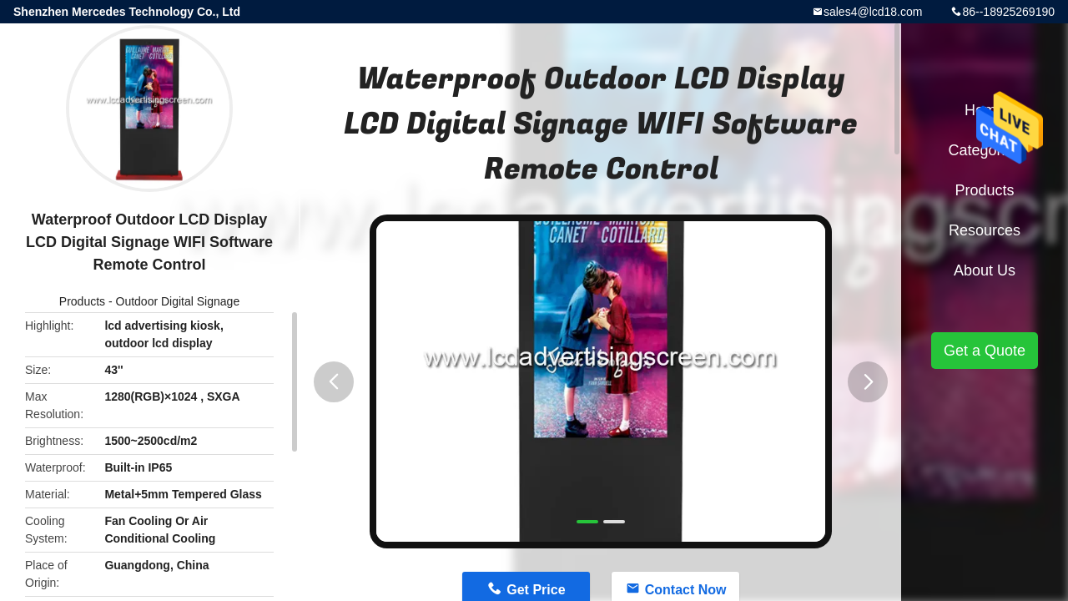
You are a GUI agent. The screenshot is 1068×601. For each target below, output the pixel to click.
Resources (984, 230)
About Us (984, 270)
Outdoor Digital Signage (178, 301)
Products (82, 301)
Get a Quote (984, 350)
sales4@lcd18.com (873, 11)
